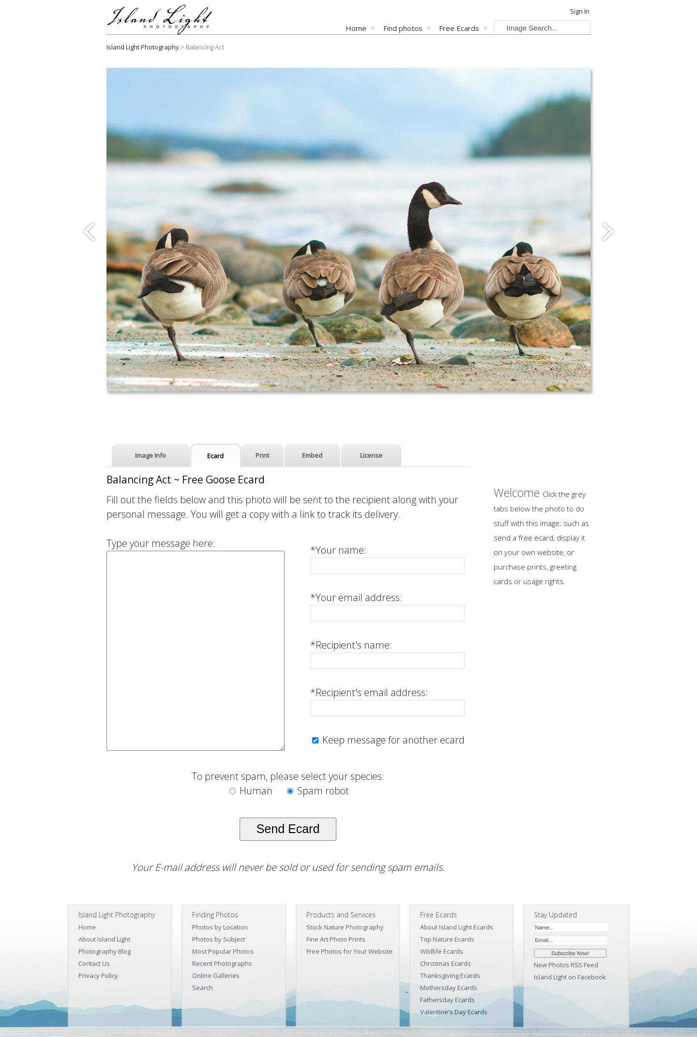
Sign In (580, 11)
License (371, 455)
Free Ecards (459, 28)
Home (356, 28)
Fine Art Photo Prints (335, 939)
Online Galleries (216, 975)
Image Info (150, 455)
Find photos (403, 28)
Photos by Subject (218, 939)
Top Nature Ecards (447, 939)
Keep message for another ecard (392, 739)
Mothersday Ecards (448, 987)
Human (252, 790)
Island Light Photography (142, 47)
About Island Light (104, 939)
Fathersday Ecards (447, 999)
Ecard (215, 455)
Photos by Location (220, 927)
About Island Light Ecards (456, 927)
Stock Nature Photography (345, 927)
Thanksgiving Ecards (450, 975)
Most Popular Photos (223, 951)
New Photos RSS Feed (566, 964)
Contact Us (94, 963)
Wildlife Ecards (441, 951)
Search (202, 987)
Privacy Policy (98, 975)
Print (262, 455)
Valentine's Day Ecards (453, 1011)
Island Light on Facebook (570, 977)
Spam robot (318, 790)
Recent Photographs (222, 963)
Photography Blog (104, 951)
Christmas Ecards (445, 963)
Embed (312, 455)
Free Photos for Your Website (349, 951)
